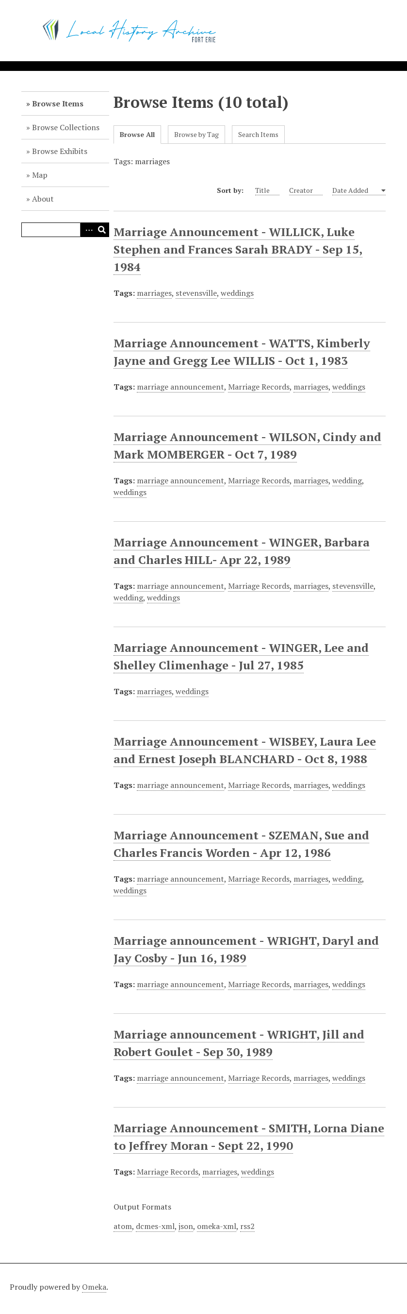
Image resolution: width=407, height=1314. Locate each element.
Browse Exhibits (59, 151)
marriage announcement (180, 386)
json (186, 1226)
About (43, 198)
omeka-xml (216, 1226)
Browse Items (57, 103)
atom (123, 1226)
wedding (347, 480)
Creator (306, 190)
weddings (237, 293)
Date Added (355, 190)
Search (102, 229)
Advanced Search (87, 229)
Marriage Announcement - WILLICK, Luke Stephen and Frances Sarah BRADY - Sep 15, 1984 (238, 249)
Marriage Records (259, 386)
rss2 (247, 1226)
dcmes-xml (155, 1226)
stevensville (196, 293)
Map (40, 175)
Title (267, 190)
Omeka (94, 1286)
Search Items (258, 134)
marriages (154, 293)
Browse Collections (65, 127)
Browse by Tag (196, 134)
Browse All (137, 134)
